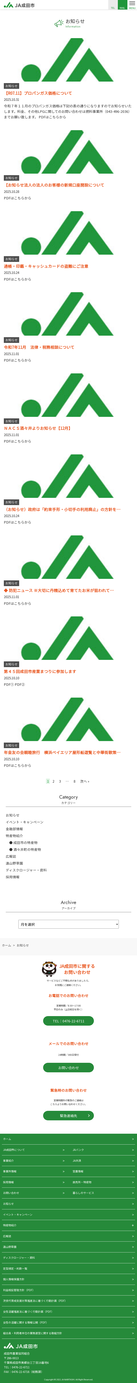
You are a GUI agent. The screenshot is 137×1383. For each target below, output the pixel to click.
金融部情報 (14, 828)
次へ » (84, 781)
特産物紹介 (14, 835)
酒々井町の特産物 (27, 849)
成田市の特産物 (25, 842)
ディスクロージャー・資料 (26, 870)
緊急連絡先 (68, 1115)
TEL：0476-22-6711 (68, 1020)
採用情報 (13, 876)
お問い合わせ (68, 1067)
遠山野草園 (14, 863)
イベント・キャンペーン (24, 822)
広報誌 (11, 856)
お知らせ (13, 815)
